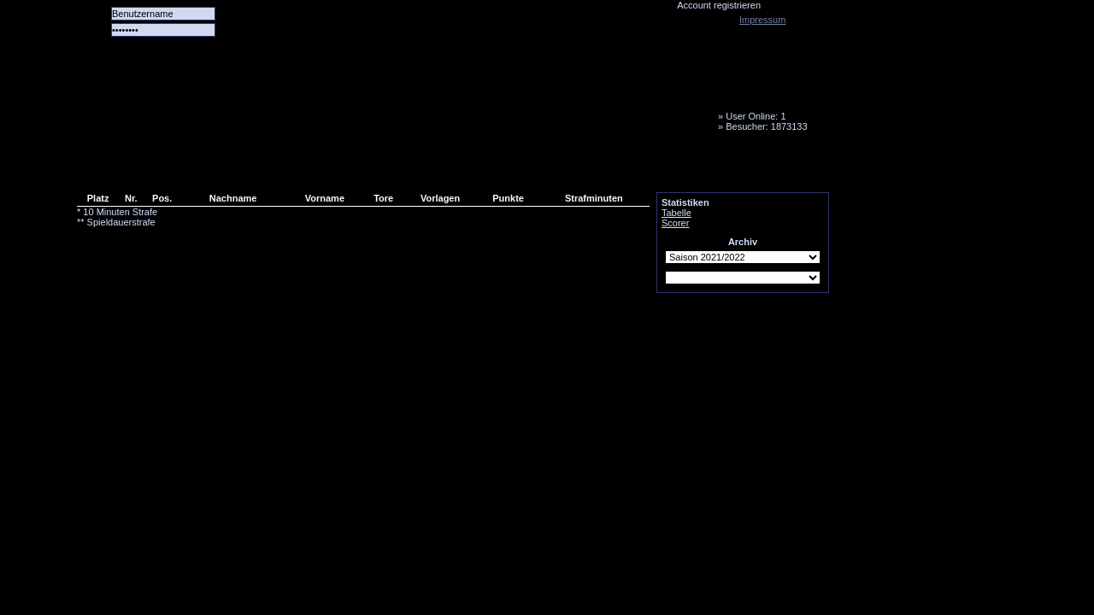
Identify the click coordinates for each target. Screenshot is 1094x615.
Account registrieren (719, 5)
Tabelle (676, 213)
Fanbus (512, 166)
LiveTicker (378, 166)
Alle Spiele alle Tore (145, 166)
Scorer (675, 223)
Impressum (762, 20)
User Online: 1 (755, 116)
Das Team (245, 166)
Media (445, 166)
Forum (312, 166)
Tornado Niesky (453, 98)
